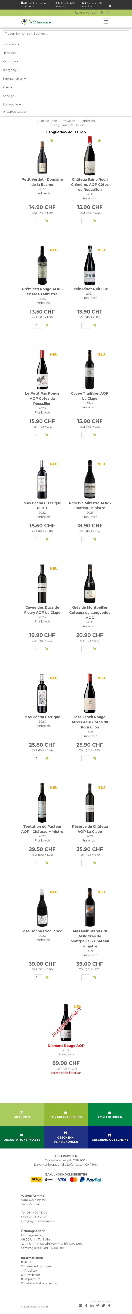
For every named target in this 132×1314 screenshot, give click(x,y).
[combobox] (66, 33)
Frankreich (87, 121)
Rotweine (68, 121)
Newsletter (32, 1275)
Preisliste (30, 1270)
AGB (27, 1262)
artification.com (39, 1306)
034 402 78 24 (37, 1212)
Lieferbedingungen (38, 1266)
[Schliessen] (110, 6)
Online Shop (48, 121)
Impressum (32, 1279)
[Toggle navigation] (106, 21)
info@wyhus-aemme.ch (38, 1221)
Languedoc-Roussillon (68, 125)
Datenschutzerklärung (40, 1283)
